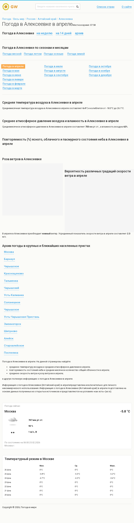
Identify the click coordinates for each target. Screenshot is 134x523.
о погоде (21, 385)
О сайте (127, 7)
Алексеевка (66, 19)
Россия (31, 19)
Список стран (105, 7)
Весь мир (18, 19)
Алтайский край (47, 19)
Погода (6, 19)
